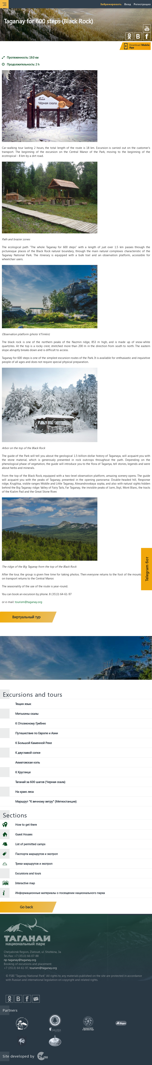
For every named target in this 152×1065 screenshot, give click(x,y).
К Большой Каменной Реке (33, 743)
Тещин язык (23, 704)
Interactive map (25, 883)
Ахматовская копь (27, 762)
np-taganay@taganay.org (20, 960)
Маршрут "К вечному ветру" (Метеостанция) (46, 801)
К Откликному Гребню (30, 723)
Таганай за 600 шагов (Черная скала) (40, 782)
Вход (127, 4)
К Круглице (23, 772)
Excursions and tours (28, 873)
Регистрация (142, 4)
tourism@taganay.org (28, 602)
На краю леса (24, 792)
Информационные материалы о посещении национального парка (60, 893)
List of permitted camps (30, 844)
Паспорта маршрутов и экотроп (36, 854)
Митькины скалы (26, 713)
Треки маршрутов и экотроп (34, 863)
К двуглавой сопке (27, 752)
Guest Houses (23, 834)
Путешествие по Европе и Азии (36, 733)
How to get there (26, 824)
